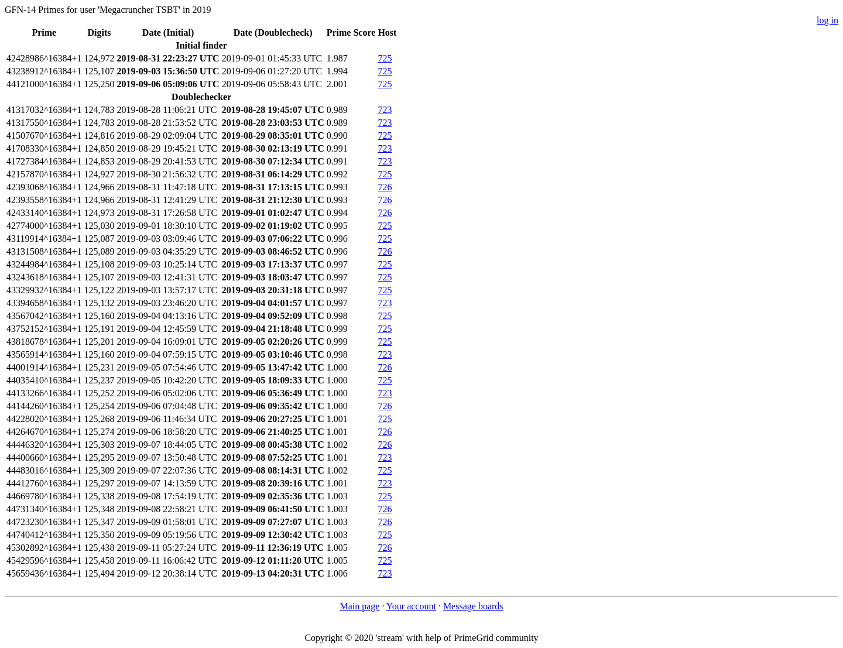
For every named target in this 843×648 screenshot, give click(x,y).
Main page (359, 606)
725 (385, 58)
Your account (411, 606)
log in (827, 20)
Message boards (473, 606)
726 (385, 187)
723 (385, 110)
